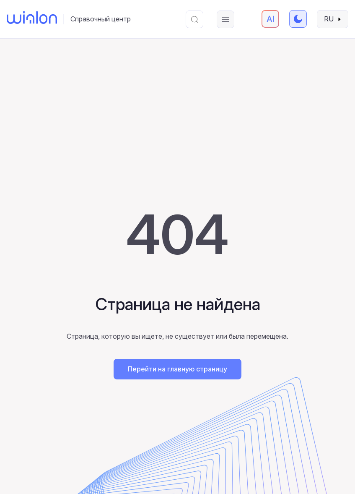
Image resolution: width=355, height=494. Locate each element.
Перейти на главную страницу (177, 369)
